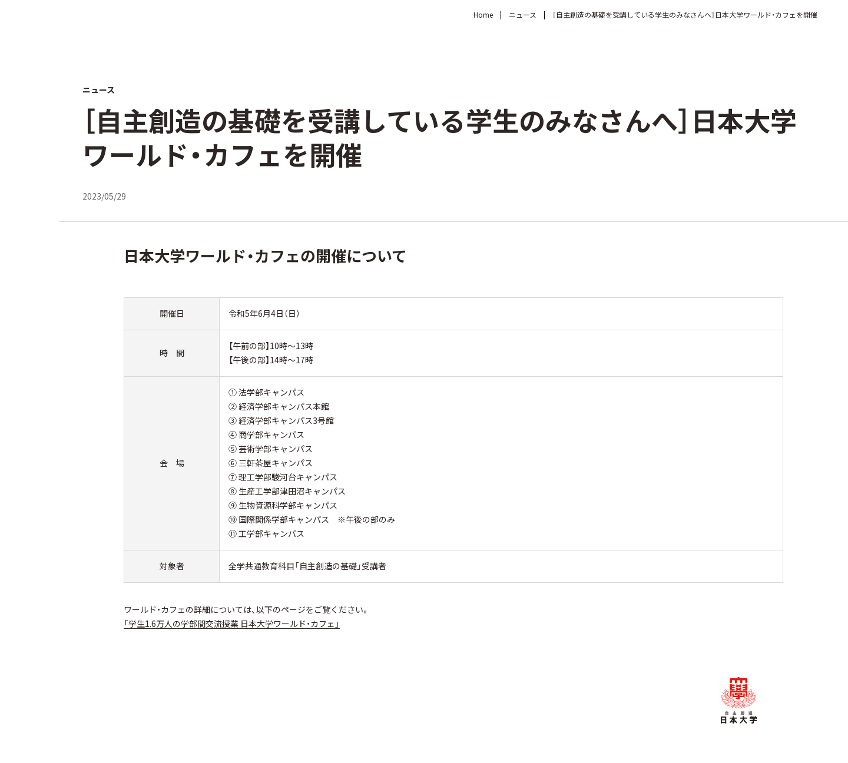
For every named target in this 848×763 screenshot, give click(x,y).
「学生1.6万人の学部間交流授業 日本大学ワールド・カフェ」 (232, 623)
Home (483, 14)
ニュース (522, 14)
